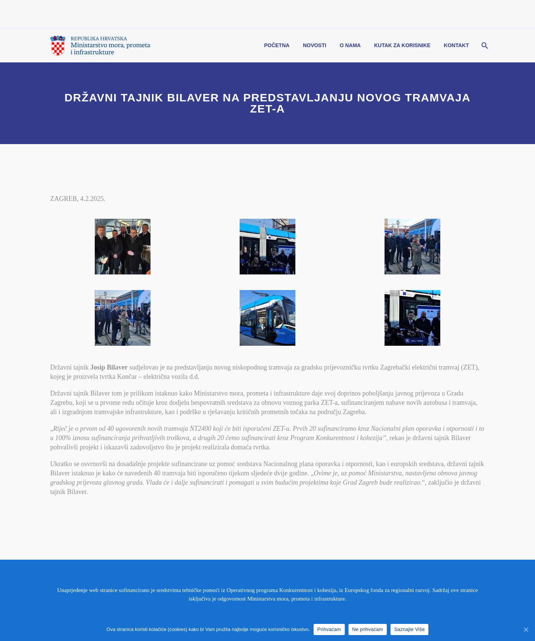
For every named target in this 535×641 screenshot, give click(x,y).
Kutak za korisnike (402, 45)
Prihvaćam (329, 629)
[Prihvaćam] (525, 629)
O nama (350, 45)
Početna (276, 45)
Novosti (314, 45)
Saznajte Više (409, 629)
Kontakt (456, 45)
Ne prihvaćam (367, 629)
